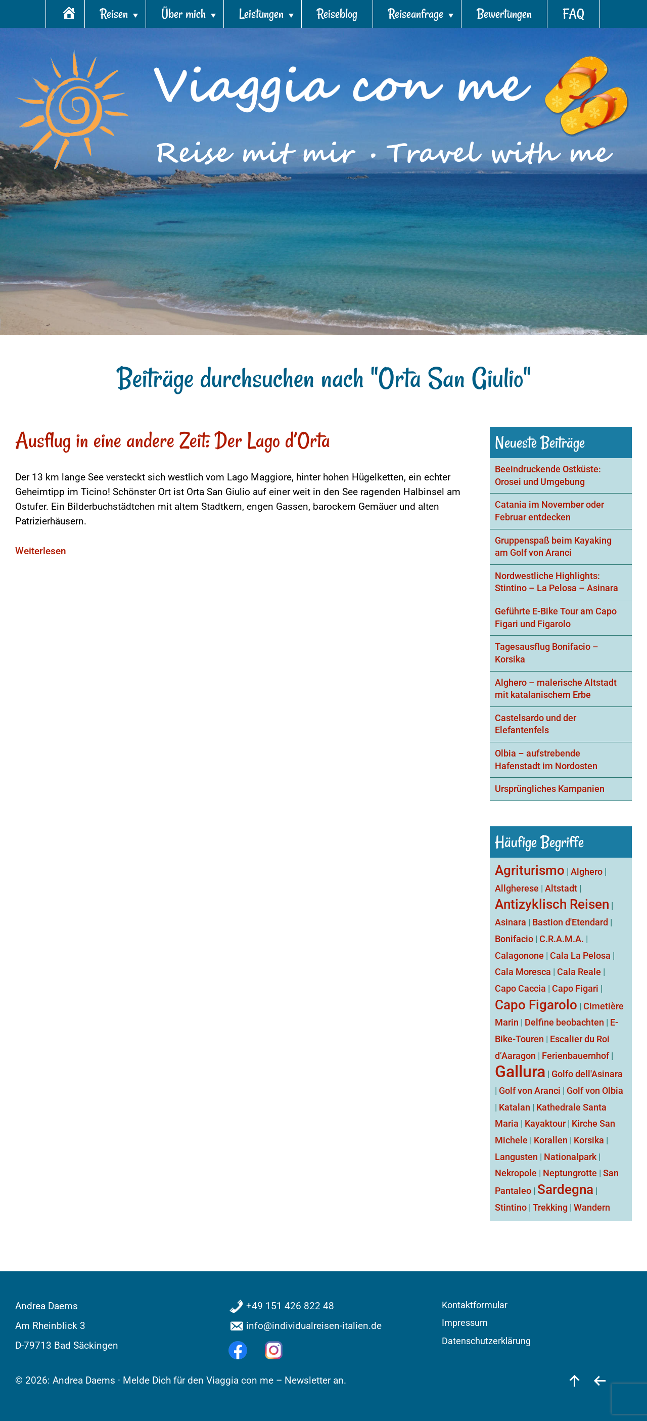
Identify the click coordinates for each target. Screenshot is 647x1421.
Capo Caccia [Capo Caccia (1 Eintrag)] (520, 988)
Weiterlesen (40, 551)
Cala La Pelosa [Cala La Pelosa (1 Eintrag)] (580, 955)
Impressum (465, 1323)
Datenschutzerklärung (486, 1341)
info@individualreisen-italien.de (314, 1325)
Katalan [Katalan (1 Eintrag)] (514, 1107)
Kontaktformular (474, 1305)
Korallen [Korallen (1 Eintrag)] (551, 1140)
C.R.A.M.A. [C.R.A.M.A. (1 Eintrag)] (561, 939)
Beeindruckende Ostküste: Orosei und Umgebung (548, 475)
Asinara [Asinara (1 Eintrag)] (510, 922)
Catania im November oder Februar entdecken (549, 511)
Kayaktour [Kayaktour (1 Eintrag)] (545, 1123)
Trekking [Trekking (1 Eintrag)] (550, 1207)
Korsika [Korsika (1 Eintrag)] (589, 1140)
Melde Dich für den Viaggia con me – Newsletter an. (234, 1380)
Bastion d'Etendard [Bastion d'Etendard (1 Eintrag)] (570, 922)
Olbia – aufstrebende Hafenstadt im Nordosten (546, 759)
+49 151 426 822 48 (290, 1306)
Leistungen (261, 13)
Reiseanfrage (415, 13)
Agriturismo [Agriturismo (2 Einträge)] (530, 870)
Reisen (114, 13)
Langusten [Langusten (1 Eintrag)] (516, 1156)
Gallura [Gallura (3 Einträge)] (520, 1071)
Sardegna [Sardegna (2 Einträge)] (565, 1189)
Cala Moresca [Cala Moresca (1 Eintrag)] (523, 971)
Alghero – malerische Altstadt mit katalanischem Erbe (556, 689)
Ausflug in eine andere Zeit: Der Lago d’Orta (172, 440)
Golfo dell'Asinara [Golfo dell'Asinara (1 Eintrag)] (587, 1074)
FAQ (573, 13)
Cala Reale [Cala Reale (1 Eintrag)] (579, 971)
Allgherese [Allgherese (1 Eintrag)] (517, 888)
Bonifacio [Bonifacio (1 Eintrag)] (514, 939)
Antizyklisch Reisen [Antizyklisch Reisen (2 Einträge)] (552, 904)
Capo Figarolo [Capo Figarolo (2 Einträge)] (536, 1004)
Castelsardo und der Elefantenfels (535, 724)
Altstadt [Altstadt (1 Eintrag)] (561, 888)
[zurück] (599, 1380)
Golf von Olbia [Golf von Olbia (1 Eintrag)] (595, 1090)
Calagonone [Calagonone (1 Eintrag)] (519, 955)
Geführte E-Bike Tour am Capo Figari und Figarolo (556, 617)
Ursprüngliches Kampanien (550, 789)
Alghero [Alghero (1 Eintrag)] (587, 871)
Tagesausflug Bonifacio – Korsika (546, 653)
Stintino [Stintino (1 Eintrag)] (511, 1207)
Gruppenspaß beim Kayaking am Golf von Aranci (553, 547)
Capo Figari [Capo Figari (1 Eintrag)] (575, 988)
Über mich (183, 13)
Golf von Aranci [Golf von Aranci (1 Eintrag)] (530, 1090)
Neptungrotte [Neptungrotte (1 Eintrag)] (570, 1173)
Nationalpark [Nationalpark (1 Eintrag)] (570, 1156)
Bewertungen (504, 13)
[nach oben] (574, 1380)
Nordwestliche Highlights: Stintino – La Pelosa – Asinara (556, 582)
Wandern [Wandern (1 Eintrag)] (592, 1207)
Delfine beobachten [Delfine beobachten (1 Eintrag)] (564, 1022)
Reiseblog (337, 13)
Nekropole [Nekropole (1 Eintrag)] (516, 1173)
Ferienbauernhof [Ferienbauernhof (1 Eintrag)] (575, 1055)
